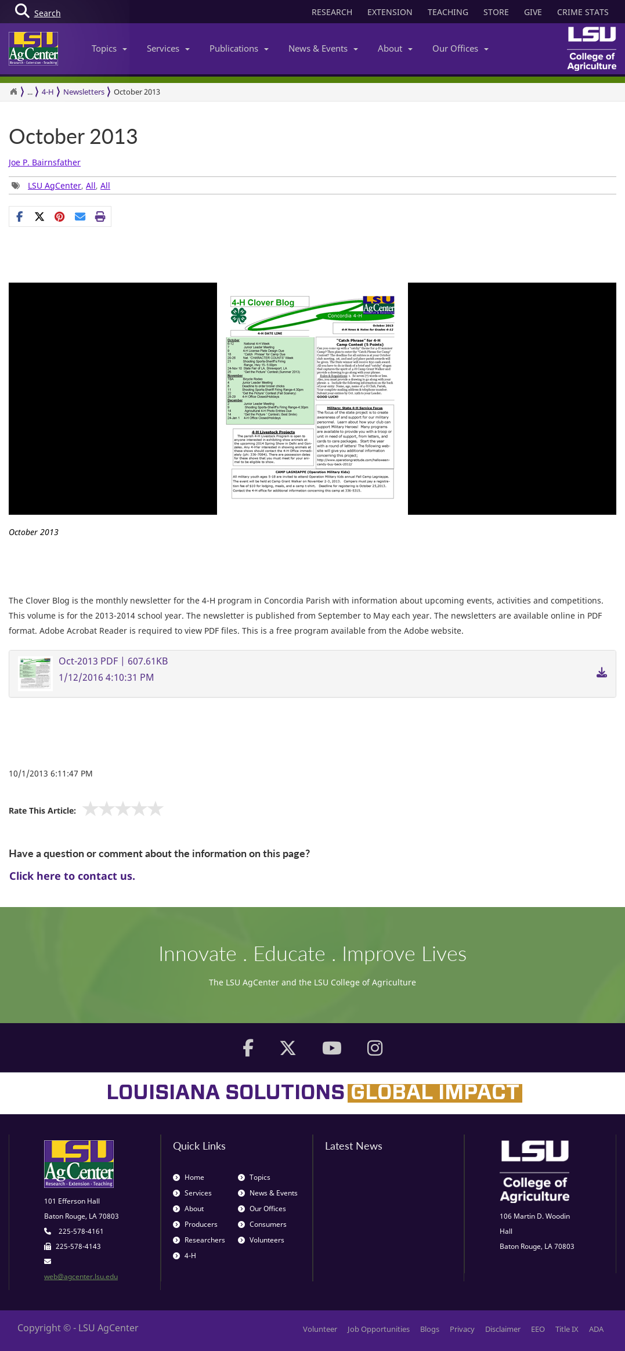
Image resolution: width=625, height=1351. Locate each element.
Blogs (429, 1329)
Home (188, 1177)
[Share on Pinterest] (60, 216)
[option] (312, 415)
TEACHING (448, 11)
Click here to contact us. (72, 876)
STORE (496, 11)
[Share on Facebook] (19, 216)
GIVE (533, 11)
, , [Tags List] (61, 185)
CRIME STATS (583, 11)
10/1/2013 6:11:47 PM (51, 773)
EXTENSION (390, 11)
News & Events (323, 48)
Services (168, 48)
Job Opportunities (379, 1329)
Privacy (462, 1329)
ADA (596, 1329)
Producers (195, 1224)
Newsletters (83, 91)
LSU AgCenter (54, 185)
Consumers (262, 1224)
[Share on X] (40, 216)
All (91, 185)
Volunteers (261, 1240)
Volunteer (320, 1329)
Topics (109, 48)
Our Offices (460, 48)
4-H (48, 91)
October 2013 (73, 136)
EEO (538, 1329)
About (395, 48)
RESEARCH (332, 11)
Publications (239, 48)
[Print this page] (101, 216)
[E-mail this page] (80, 216)
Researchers (199, 1240)
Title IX (567, 1329)
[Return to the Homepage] (13, 91)
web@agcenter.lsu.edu (81, 1276)
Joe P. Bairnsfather (45, 162)
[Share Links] (60, 216)
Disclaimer (503, 1329)
